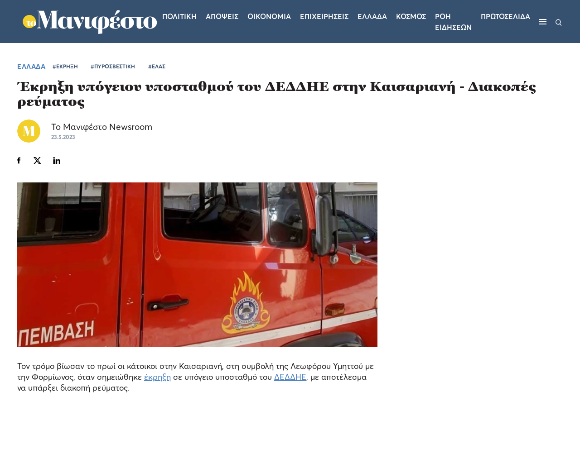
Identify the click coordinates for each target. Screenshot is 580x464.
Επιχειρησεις (324, 16)
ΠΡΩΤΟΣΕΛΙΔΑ (505, 16)
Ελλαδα (372, 16)
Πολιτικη (179, 16)
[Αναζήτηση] (559, 21)
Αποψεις (222, 16)
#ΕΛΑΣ (156, 66)
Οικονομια (269, 16)
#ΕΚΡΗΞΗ (65, 66)
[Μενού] (542, 22)
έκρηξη (157, 377)
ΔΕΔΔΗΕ (290, 377)
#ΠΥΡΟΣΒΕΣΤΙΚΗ (113, 66)
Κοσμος (411, 16)
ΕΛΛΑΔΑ (31, 66)
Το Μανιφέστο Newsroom (101, 126)
